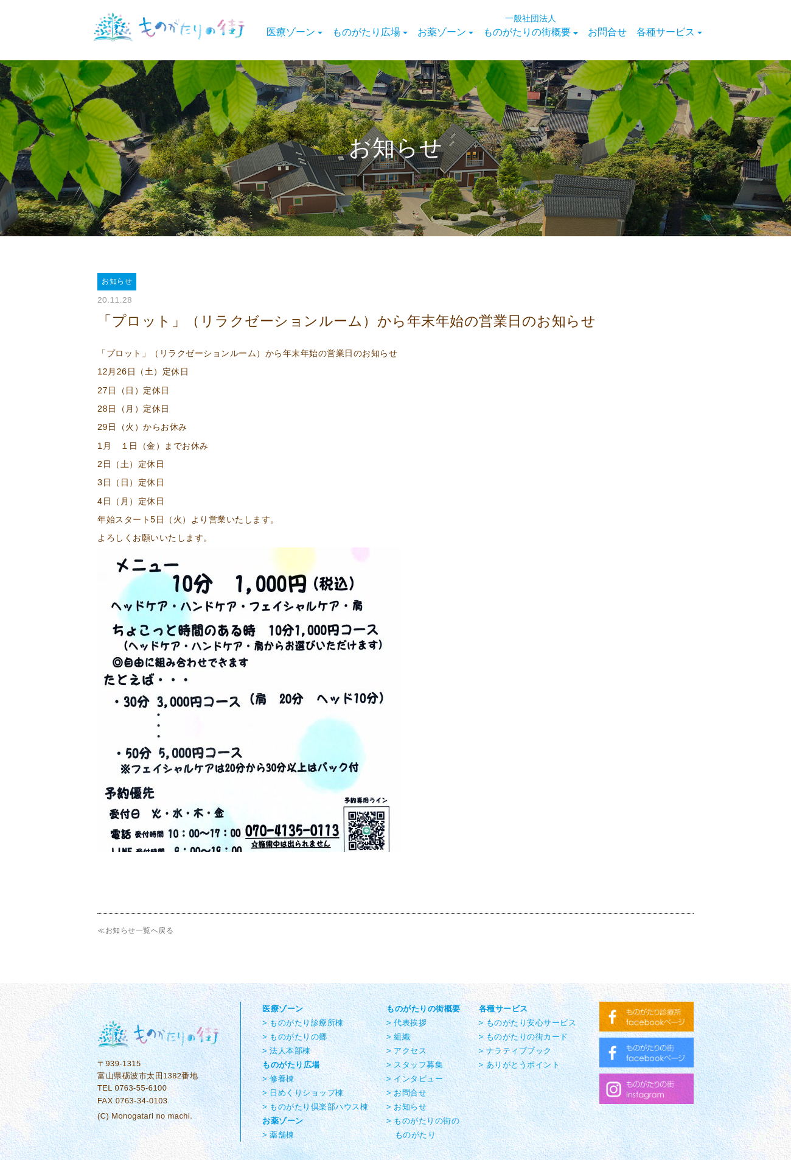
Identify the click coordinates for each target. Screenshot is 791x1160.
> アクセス (406, 1050)
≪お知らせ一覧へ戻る (135, 930)
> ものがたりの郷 (294, 1036)
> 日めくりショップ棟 (303, 1092)
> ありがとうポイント (519, 1064)
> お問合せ (406, 1092)
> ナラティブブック (515, 1050)
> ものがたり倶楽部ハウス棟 (315, 1106)
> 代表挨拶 (406, 1022)
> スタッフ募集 (414, 1064)
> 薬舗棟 (278, 1134)
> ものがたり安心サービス (528, 1022)
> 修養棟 (278, 1078)
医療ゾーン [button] (294, 32)
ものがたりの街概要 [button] (530, 25)
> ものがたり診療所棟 (303, 1022)
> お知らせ (406, 1106)
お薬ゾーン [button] (445, 32)
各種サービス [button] (669, 32)
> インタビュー (414, 1078)
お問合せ (607, 32)
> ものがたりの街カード (523, 1036)
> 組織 (398, 1036)
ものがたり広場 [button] (370, 32)
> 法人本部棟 (286, 1050)
